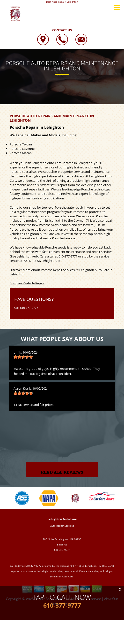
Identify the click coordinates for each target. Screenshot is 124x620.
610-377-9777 (67, 256)
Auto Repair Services (62, 525)
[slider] (23, 357)
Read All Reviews (62, 472)
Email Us (62, 544)
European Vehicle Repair (27, 283)
